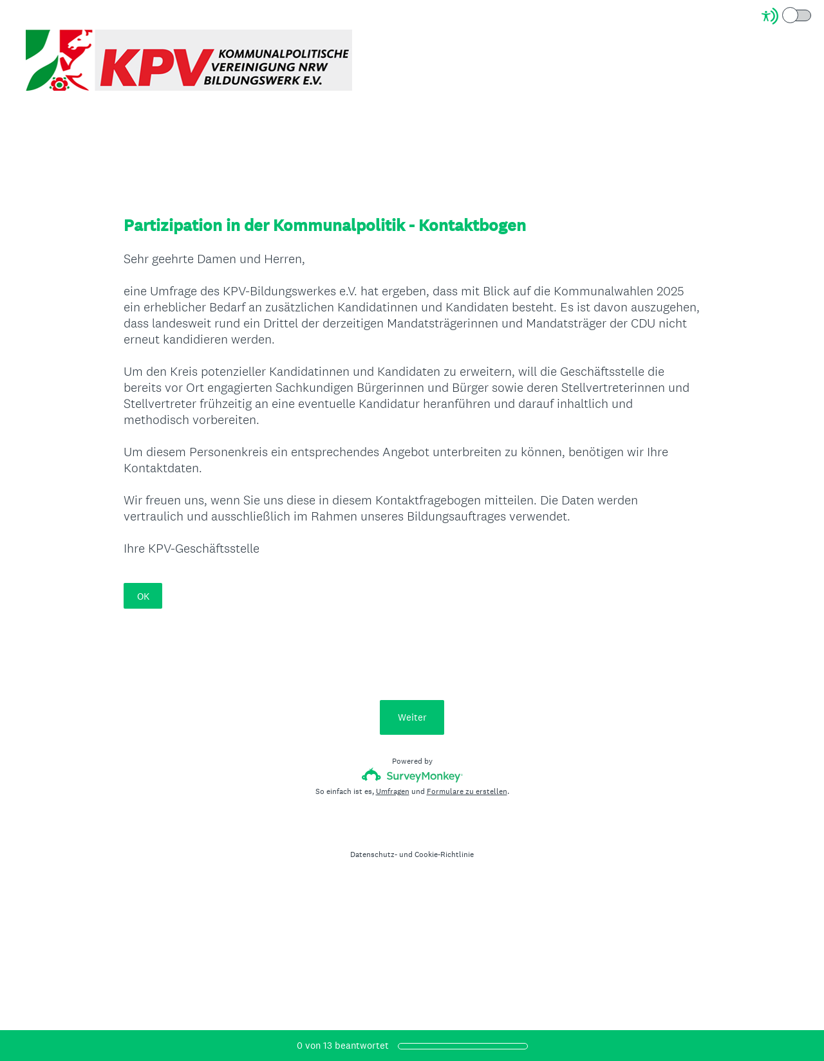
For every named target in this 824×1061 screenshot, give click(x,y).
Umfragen (392, 791)
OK (143, 596)
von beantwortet (343, 1045)
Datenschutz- (373, 854)
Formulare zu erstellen (467, 791)
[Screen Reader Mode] (787, 16)
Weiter (412, 717)
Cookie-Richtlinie (444, 854)
